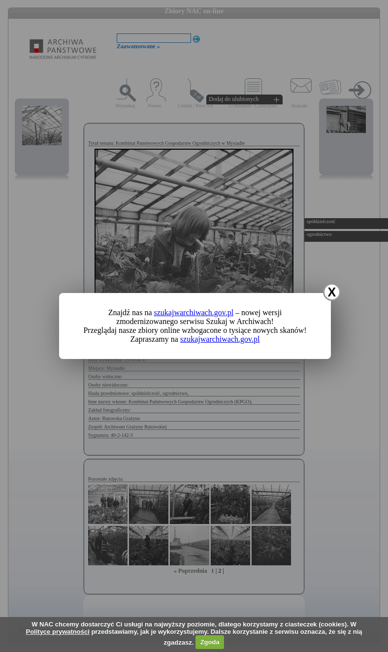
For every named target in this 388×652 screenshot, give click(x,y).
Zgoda (210, 642)
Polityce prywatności (57, 631)
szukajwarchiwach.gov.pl (194, 312)
